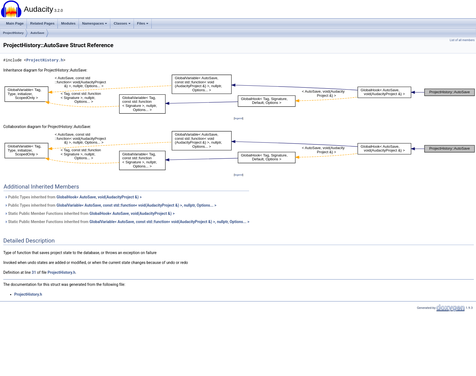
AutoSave (37, 33)
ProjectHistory (13, 33)
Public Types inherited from (73, 197)
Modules (68, 23)
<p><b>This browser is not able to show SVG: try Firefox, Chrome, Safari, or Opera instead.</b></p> (239, 94)
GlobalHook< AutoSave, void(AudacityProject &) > (99, 197)
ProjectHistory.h (44, 60)
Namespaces (94, 23)
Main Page (15, 23)
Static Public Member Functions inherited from (90, 213)
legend (239, 118)
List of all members (462, 40)
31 (34, 272)
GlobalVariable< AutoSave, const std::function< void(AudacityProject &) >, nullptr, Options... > (136, 205)
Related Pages (42, 23)
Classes (122, 23)
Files (143, 23)
